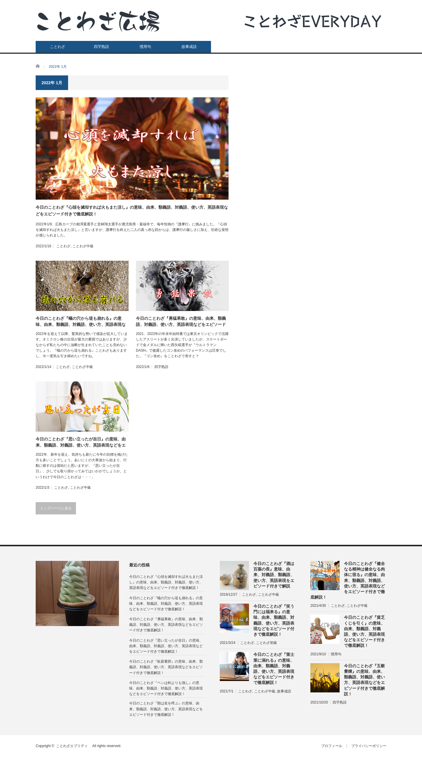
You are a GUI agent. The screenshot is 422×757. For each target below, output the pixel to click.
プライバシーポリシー (368, 746)
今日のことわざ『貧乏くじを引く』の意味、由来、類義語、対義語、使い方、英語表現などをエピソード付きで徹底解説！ (364, 631)
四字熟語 (101, 46)
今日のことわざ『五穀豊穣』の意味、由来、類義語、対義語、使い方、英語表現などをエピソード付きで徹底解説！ (364, 679)
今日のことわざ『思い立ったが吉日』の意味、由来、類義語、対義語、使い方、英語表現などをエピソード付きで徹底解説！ (81, 442)
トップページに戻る (56, 508)
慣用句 (145, 46)
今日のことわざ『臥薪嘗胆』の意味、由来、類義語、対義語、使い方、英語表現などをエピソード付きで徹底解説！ (166, 667)
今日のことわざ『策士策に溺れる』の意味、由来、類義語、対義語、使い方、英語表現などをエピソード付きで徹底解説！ (273, 668)
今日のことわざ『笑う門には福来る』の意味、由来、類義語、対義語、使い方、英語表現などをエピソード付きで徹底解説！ (273, 620)
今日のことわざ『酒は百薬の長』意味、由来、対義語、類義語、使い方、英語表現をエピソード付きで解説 (273, 574)
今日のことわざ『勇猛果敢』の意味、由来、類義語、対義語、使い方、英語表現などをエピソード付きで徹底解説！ (181, 322)
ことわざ (57, 46)
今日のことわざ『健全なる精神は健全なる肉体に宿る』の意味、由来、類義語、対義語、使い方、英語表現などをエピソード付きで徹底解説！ (347, 580)
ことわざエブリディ (73, 746)
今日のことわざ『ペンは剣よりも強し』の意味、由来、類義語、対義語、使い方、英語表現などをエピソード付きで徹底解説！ (166, 688)
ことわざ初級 (266, 643)
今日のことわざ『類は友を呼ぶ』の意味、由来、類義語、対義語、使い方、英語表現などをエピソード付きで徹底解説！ (166, 708)
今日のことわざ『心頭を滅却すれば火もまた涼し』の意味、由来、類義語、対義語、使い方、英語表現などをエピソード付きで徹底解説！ (132, 210)
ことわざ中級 (83, 246)
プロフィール (331, 746)
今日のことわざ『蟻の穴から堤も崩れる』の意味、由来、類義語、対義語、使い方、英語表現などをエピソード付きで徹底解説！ (81, 322)
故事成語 (189, 46)
